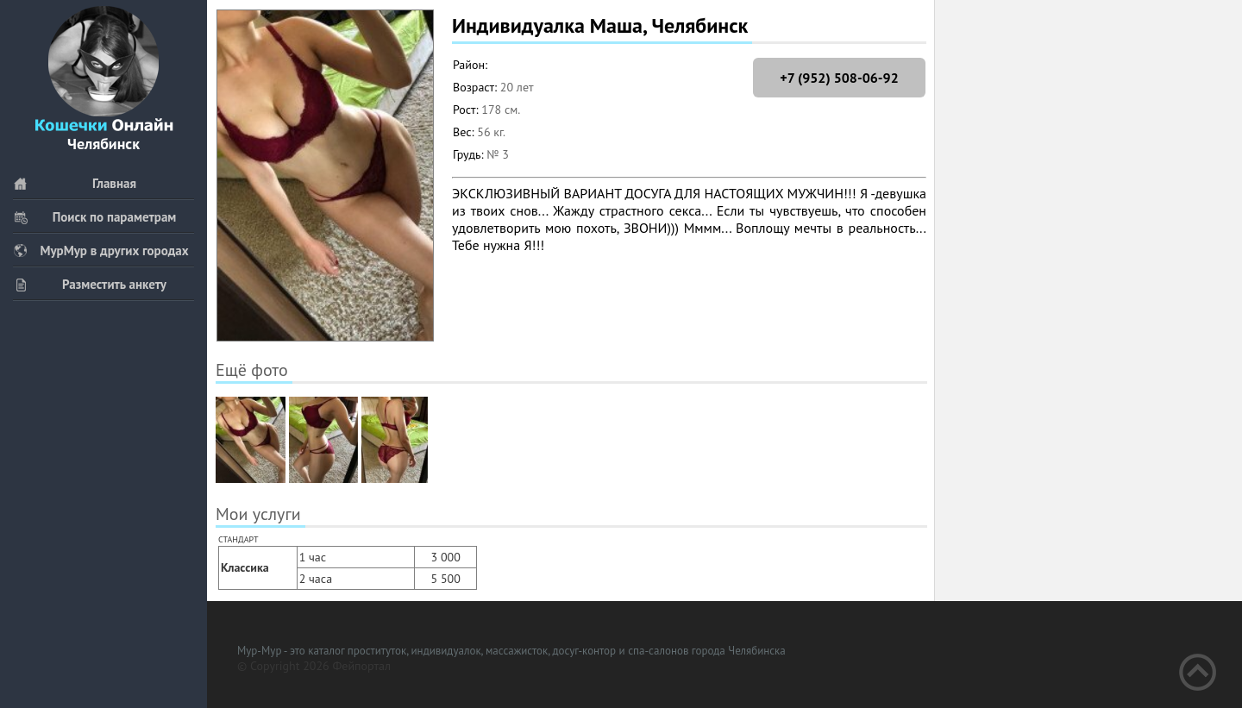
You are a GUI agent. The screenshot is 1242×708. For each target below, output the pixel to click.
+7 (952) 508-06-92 (839, 77)
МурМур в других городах (101, 250)
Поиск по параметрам (94, 217)
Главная (74, 183)
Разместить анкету (89, 284)
